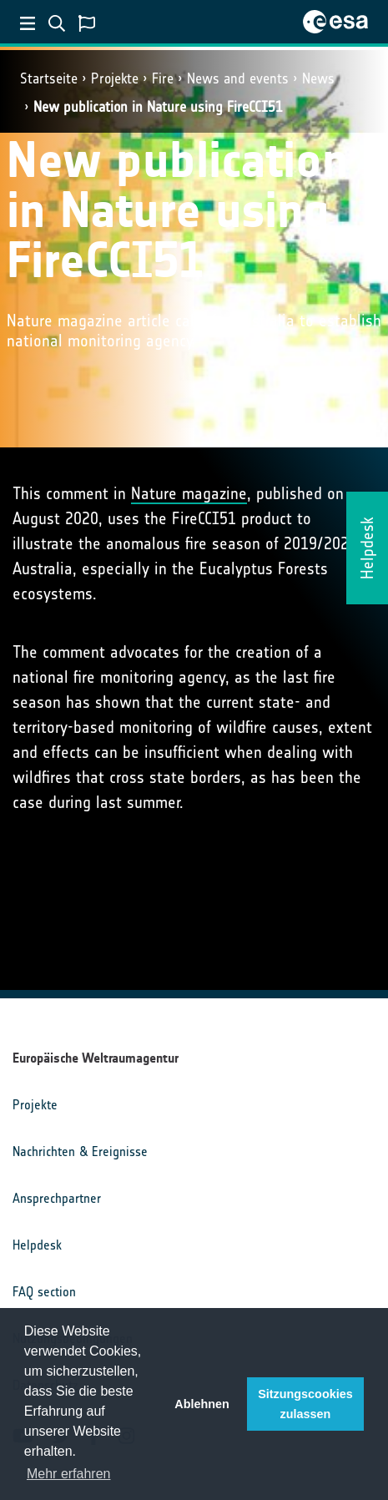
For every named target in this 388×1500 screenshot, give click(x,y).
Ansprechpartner (57, 1198)
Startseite (49, 78)
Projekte (115, 78)
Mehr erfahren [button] (69, 1474)
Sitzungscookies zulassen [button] (305, 1404)
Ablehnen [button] (201, 1404)
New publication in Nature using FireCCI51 (158, 106)
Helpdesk (37, 1245)
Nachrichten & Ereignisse (80, 1151)
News (318, 78)
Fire (163, 78)
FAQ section (44, 1292)
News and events (238, 78)
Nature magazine (189, 493)
